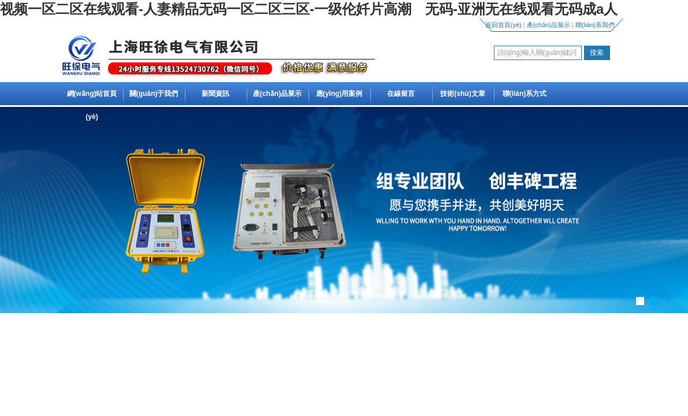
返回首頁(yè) (503, 24)
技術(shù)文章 (462, 94)
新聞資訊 (215, 94)
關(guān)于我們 (153, 94)
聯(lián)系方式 (525, 94)
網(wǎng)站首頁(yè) (92, 105)
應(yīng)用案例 (339, 94)
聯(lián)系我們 (595, 24)
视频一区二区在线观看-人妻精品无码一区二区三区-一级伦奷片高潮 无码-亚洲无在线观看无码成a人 (309, 9)
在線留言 (401, 94)
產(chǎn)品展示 (548, 24)
